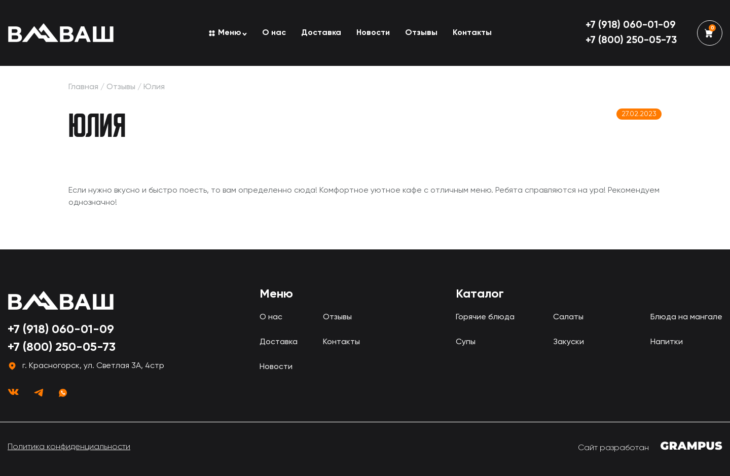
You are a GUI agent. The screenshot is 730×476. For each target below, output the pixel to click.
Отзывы (421, 33)
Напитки (666, 342)
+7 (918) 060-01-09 (631, 25)
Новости (373, 33)
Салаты (568, 317)
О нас (274, 33)
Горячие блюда (485, 317)
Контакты (472, 33)
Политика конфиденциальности (69, 447)
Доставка (321, 33)
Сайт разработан (650, 447)
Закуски (568, 342)
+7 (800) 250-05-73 (631, 40)
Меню (229, 33)
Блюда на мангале (686, 317)
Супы (466, 342)
